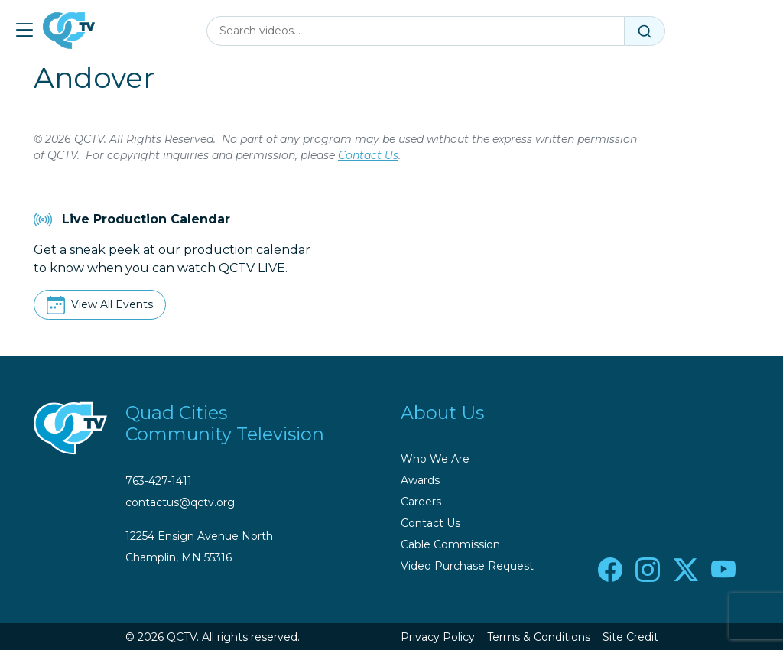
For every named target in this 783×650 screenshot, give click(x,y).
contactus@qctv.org (180, 502)
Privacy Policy (438, 637)
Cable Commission (450, 544)
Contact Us (368, 155)
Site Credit (630, 637)
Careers (421, 502)
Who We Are (435, 459)
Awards (420, 480)
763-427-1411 (158, 481)
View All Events (112, 304)
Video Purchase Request (467, 566)
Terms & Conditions (538, 637)
